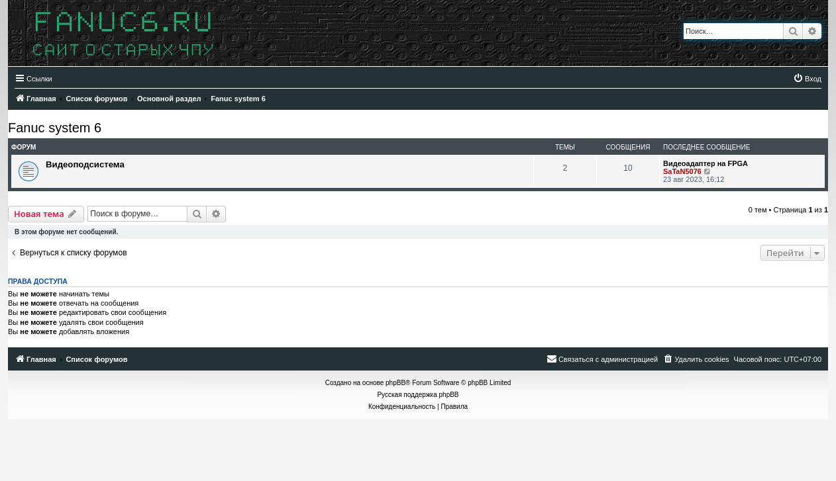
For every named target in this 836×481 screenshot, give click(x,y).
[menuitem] (807, 79)
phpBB (395, 382)
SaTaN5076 (682, 171)
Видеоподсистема (85, 164)
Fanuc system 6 (54, 127)
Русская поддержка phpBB (417, 394)
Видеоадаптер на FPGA (705, 163)
